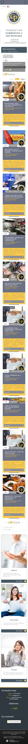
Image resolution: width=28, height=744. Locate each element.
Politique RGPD (14, 734)
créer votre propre (8, 56)
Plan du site (5, 733)
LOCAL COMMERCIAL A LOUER (13, 376)
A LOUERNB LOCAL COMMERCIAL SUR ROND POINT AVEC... (13, 329)
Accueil (4, 51)
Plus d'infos (21, 581)
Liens (21, 733)
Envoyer (8, 69)
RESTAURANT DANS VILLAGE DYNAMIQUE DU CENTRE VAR (13, 105)
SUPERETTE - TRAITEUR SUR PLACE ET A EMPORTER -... (13, 497)
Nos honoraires (17, 733)
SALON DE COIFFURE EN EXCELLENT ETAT (13, 284)
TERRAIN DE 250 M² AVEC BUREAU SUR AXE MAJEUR (14, 196)
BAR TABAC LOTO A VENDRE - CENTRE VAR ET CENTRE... (14, 151)
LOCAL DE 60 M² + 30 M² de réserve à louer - (14, 452)
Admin (24, 733)
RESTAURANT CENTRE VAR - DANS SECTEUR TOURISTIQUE (14, 239)
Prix (17, 79)
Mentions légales (10, 733)
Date (23, 79)
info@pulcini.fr (15, 41)
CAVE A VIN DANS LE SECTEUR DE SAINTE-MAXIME (12, 407)
